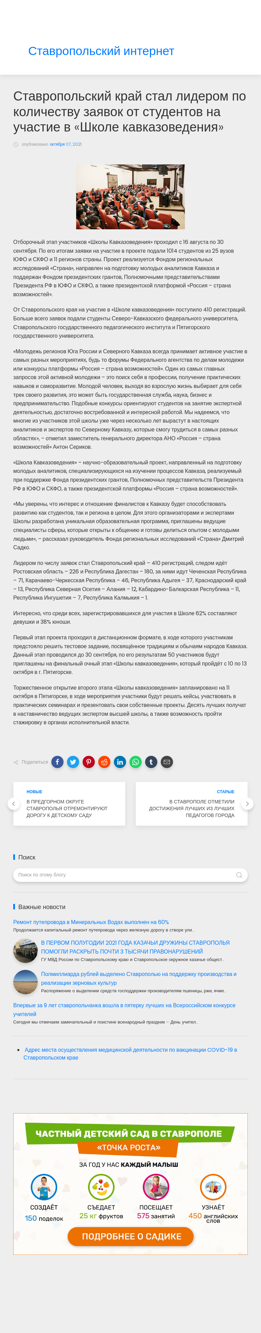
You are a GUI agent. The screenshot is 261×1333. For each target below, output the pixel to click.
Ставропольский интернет (101, 51)
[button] (57, 762)
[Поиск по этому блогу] (130, 875)
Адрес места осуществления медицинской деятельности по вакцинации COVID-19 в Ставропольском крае (130, 1054)
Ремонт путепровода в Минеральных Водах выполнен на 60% (91, 922)
